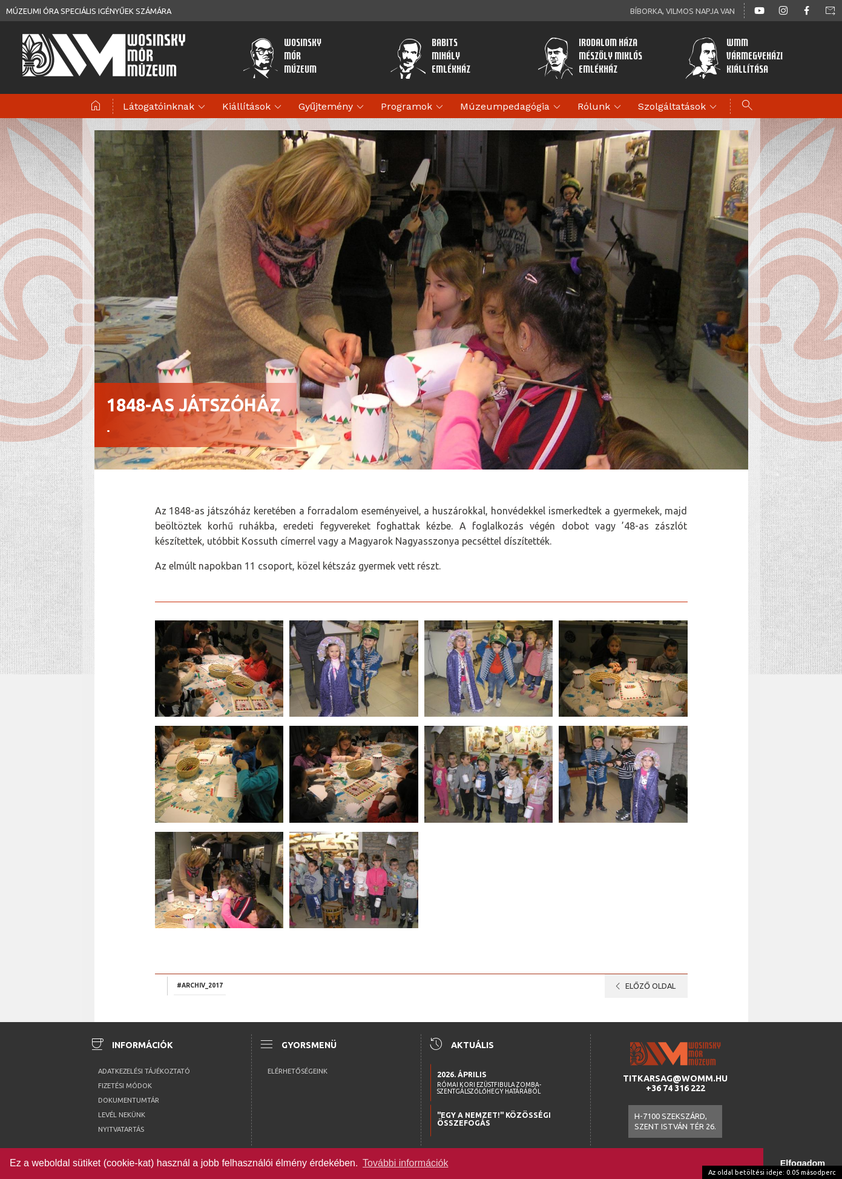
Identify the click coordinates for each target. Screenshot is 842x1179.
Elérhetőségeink (297, 1071)
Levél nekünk (121, 1114)
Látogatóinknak (166, 107)
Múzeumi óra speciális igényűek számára (88, 11)
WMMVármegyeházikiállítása (734, 57)
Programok (414, 107)
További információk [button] (405, 1163)
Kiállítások (253, 107)
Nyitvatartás (121, 1129)
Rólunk (601, 107)
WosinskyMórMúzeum (281, 57)
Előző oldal (643, 986)
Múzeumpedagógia (512, 107)
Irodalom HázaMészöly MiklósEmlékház (589, 57)
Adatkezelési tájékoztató (144, 1071)
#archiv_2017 (200, 985)
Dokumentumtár (128, 1100)
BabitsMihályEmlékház (430, 57)
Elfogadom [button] (802, 1163)
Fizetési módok (125, 1085)
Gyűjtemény (332, 107)
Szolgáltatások (679, 107)
